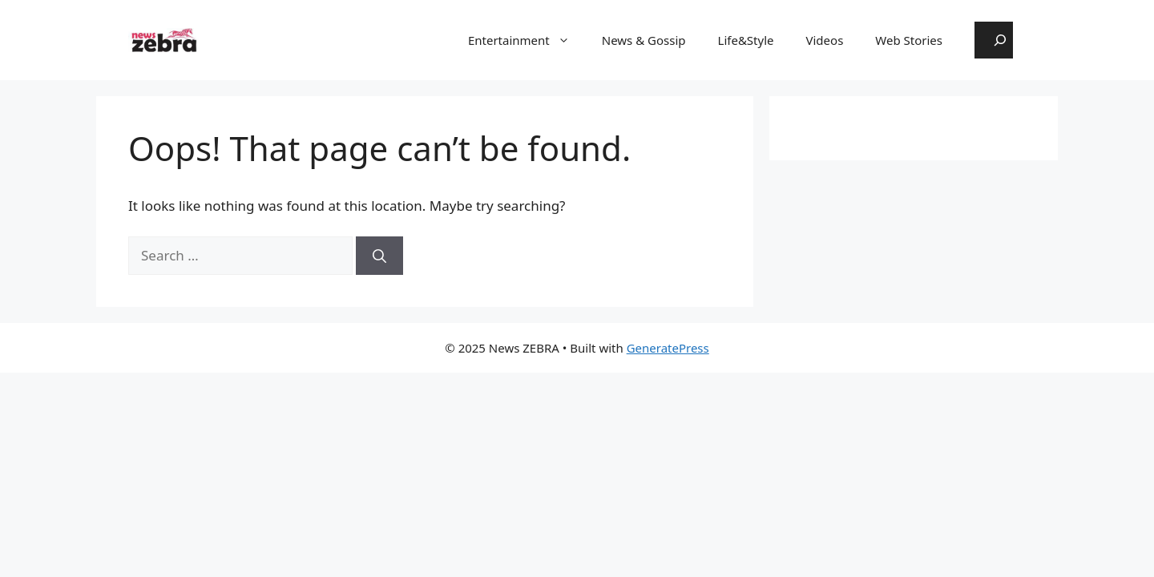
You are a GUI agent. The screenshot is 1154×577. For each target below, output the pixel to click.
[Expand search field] (993, 40)
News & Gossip (644, 40)
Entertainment (527, 40)
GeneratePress (668, 348)
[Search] (379, 255)
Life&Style (746, 40)
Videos (825, 40)
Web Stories (908, 40)
